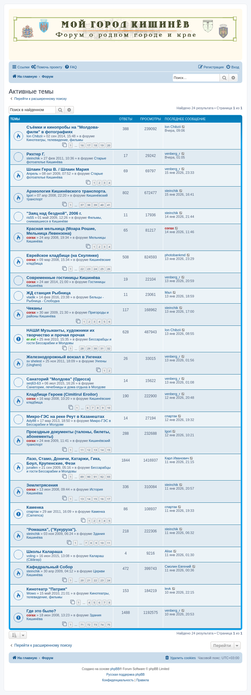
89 (81, 477)
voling (31, 556)
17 (88, 145)
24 (95, 269)
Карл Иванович (177, 458)
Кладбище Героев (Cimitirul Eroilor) (61, 394)
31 (101, 348)
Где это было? (41, 611)
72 (88, 625)
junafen (32, 467)
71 (81, 625)
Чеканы (34, 308)
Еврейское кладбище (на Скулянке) (62, 255)
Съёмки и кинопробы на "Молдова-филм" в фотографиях (62, 129)
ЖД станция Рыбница (48, 293)
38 (88, 205)
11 (81, 450)
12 (88, 450)
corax (31, 237)
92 (101, 477)
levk (168, 588)
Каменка (35, 507)
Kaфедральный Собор (49, 567)
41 (108, 205)
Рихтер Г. (35, 154)
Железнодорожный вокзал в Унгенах (64, 357)
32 (108, 348)
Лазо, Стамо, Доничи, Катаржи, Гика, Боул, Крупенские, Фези (63, 461)
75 (108, 625)
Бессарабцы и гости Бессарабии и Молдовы (68, 341)
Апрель (32, 173)
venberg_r (172, 153)
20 (108, 145)
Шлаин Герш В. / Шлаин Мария (57, 169)
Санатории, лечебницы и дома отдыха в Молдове (66, 387)
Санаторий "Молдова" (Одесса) (58, 379)
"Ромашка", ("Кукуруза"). (51, 529)
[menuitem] (46, 67)
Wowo (31, 593)
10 (108, 408)
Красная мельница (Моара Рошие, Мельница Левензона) (61, 231)
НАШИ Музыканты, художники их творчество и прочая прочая (60, 332)
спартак (171, 416)
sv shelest (34, 361)
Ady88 (31, 421)
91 (95, 477)
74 (101, 625)
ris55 (30, 217)
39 (95, 205)
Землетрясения (42, 485)
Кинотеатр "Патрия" (46, 589)
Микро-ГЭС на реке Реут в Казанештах (65, 416)
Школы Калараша (44, 551)
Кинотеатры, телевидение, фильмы (54, 140)
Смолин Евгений (178, 566)
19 (101, 145)
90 (88, 477)
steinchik (33, 158)
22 (81, 269)
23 (88, 269)
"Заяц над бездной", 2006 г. (54, 213)
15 (108, 450)
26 (108, 269)
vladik (30, 297)
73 (95, 625)
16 (81, 145)
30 (95, 348)
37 (81, 205)
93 (108, 477)
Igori (29, 195)
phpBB (115, 669)
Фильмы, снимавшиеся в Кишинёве (64, 219)
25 (101, 269)
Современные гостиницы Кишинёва (63, 277)
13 (95, 450)
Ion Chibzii (34, 136)
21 (88, 580)
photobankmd (175, 255)
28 (81, 348)
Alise (168, 551)
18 (95, 145)
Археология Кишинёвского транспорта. (66, 191)
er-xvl (31, 339)
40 (101, 205)
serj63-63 (33, 383)
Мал (168, 292)
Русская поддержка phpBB (125, 674)
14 (101, 450)
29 (88, 348)
